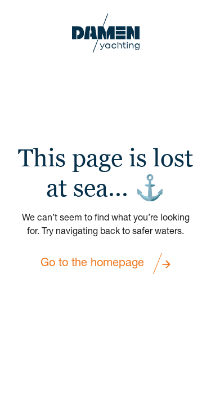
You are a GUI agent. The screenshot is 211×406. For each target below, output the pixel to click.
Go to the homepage (105, 264)
